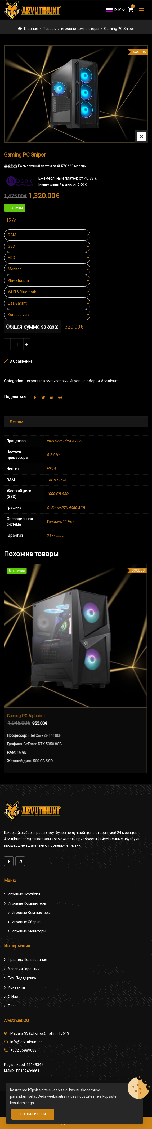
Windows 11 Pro (60, 521)
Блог (12, 1006)
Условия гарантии (24, 969)
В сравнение (21, 361)
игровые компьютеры (80, 28)
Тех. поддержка (22, 978)
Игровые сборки (26, 922)
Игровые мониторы (29, 931)
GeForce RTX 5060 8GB (66, 508)
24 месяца (55, 535)
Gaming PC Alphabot (27, 715)
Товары (49, 28)
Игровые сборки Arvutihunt (94, 380)
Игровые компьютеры (27, 903)
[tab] (76, 422)
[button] (141, 10)
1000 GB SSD (57, 494)
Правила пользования (27, 959)
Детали (16, 422)
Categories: (14, 380)
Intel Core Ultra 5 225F (65, 441)
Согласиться (33, 1114)
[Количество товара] (17, 344)
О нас (13, 996)
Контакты (16, 987)
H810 (51, 469)
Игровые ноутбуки (24, 894)
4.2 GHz (53, 455)
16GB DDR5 (56, 480)
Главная (31, 28)
